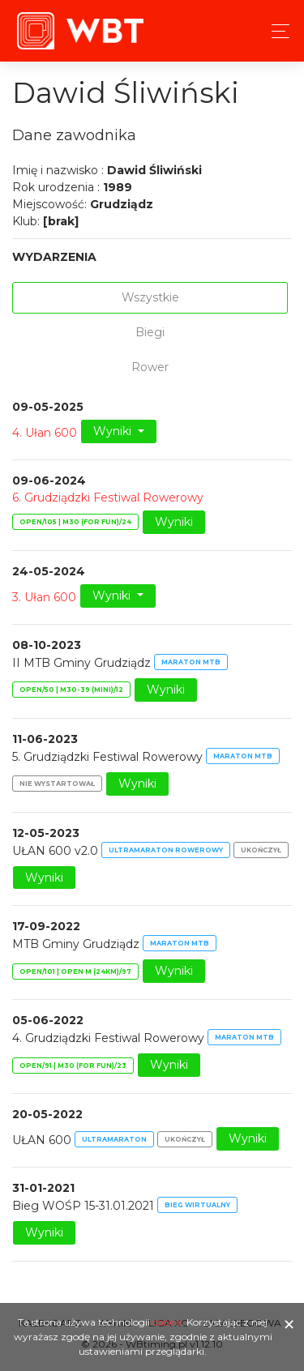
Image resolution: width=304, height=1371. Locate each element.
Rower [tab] (150, 367)
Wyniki (114, 431)
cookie (167, 1322)
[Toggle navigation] (276, 31)
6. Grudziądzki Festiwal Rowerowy (107, 497)
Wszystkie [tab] (150, 297)
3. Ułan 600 (44, 596)
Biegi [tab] (150, 332)
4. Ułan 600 (44, 432)
